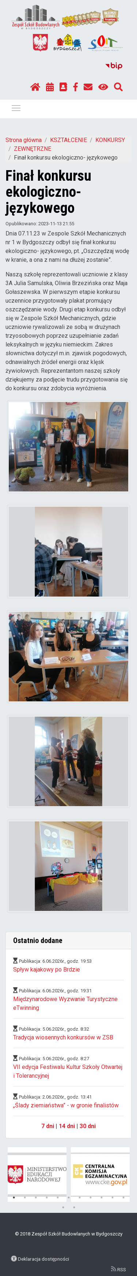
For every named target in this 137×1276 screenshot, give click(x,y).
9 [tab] (101, 1197)
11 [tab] (123, 1197)
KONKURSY (110, 140)
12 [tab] (63, 1207)
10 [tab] (112, 1197)
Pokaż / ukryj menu (16, 106)
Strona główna (23, 140)
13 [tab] (74, 1207)
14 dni (67, 1126)
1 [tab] (14, 1197)
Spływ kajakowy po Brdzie (46, 969)
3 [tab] (35, 1197)
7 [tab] (79, 1197)
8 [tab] (90, 1197)
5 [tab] (57, 1197)
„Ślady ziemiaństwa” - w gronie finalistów (66, 1105)
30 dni (88, 1126)
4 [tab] (46, 1197)
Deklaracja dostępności (43, 1259)
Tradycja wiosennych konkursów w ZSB (63, 1037)
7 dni (47, 1126)
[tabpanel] (37, 1174)
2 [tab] (24, 1197)
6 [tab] (68, 1197)
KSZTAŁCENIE (68, 140)
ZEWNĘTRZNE (32, 148)
